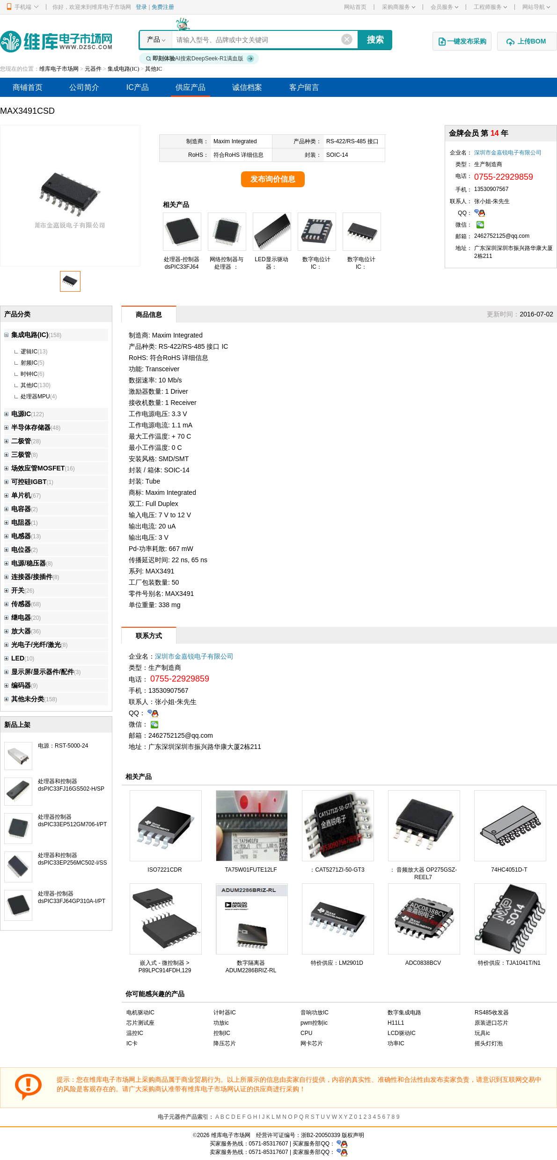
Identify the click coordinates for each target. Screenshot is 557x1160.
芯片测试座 (140, 1023)
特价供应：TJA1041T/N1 (509, 963)
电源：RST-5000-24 (63, 745)
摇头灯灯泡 (489, 1043)
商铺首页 (28, 87)
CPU (306, 1033)
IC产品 (137, 87)
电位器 (17, 549)
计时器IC (224, 1012)
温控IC (134, 1033)
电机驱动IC (140, 1012)
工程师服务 (490, 7)
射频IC (29, 363)
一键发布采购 (462, 41)
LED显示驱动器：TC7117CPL (271, 267)
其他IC (153, 69)
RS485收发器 (492, 1012)
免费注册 (163, 7)
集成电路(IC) (123, 69)
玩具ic (482, 1033)
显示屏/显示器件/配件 (39, 671)
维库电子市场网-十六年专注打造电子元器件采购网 (56, 41)
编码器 (17, 685)
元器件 (93, 69)
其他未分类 (24, 699)
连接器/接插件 (28, 576)
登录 (141, 7)
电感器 (17, 536)
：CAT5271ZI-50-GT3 (336, 869)
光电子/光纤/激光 (32, 644)
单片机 (17, 495)
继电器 (17, 617)
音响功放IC (314, 1012)
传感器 (17, 604)
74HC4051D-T (509, 869)
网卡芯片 (311, 1043)
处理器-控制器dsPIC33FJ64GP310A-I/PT (181, 267)
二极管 (17, 441)
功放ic (221, 1023)
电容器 (17, 509)
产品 (153, 39)
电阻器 (17, 522)
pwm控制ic (314, 1023)
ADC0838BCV (423, 963)
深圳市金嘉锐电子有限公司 (508, 152)
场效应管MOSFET (34, 468)
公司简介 (84, 87)
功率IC (396, 1043)
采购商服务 (398, 7)
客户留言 (304, 87)
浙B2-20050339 (320, 1135)
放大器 (17, 631)
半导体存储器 (27, 427)
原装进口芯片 (491, 1023)
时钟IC (29, 374)
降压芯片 (224, 1043)
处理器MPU (35, 396)
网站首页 (355, 7)
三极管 (17, 454)
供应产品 (190, 87)
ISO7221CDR (164, 869)
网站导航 (536, 7)
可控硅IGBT (25, 481)
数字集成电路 (404, 1012)
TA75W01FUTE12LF (251, 869)
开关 (14, 590)
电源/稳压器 (25, 563)
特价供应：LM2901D (337, 963)
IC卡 (132, 1043)
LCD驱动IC (402, 1033)
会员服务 (444, 7)
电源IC (17, 414)
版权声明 (353, 1135)
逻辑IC (29, 351)
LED (14, 658)
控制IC (221, 1033)
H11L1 (396, 1023)
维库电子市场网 (59, 69)
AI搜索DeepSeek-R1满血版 (200, 58)
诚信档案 (247, 87)
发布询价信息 (272, 179)
